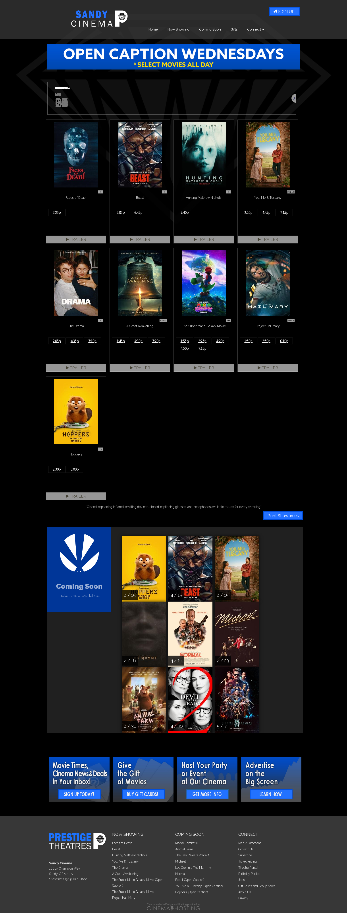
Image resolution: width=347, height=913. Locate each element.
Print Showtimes (283, 515)
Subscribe (245, 855)
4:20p (220, 340)
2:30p (57, 469)
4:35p (75, 340)
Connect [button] (255, 29)
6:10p (284, 340)
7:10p (92, 340)
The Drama (120, 867)
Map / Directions (249, 843)
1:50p (248, 340)
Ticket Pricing (247, 861)
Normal (180, 874)
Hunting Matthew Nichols (129, 855)
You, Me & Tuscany (125, 861)
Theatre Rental (248, 867)
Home (153, 29)
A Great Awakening (125, 874)
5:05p (121, 212)
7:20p (156, 340)
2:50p (266, 340)
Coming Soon (210, 29)
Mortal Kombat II (186, 843)
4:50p (185, 348)
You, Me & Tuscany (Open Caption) (199, 886)
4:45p (266, 212)
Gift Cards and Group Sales (256, 886)
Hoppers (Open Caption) (191, 892)
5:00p (75, 469)
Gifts (234, 29)
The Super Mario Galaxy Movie (133, 892)
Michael (180, 861)
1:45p (121, 340)
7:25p (57, 212)
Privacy (243, 898)
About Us (244, 892)
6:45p (138, 212)
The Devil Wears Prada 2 (192, 855)
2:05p (57, 340)
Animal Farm (184, 849)
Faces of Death (122, 843)
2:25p (202, 340)
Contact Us (245, 849)
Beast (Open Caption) (189, 880)
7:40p (185, 212)
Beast (116, 849)
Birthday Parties (249, 874)
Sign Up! (284, 11)
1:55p (185, 340)
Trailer (76, 239)
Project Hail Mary (123, 897)
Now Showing (178, 29)
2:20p (248, 212)
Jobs (241, 880)
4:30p (138, 340)
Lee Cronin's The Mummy (193, 867)
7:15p (284, 212)
